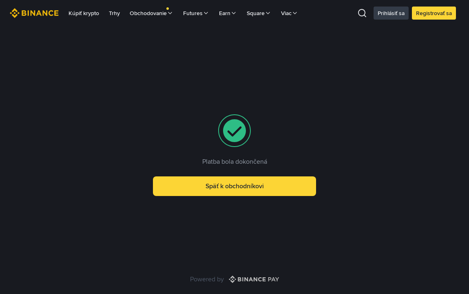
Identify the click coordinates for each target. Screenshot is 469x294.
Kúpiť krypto (84, 13)
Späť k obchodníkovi (235, 186)
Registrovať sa (434, 13)
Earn (228, 13)
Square (259, 13)
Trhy (114, 13)
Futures (196, 13)
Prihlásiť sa (391, 13)
